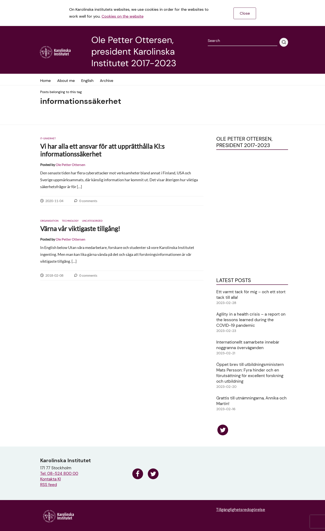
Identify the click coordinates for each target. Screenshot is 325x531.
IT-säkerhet (48, 138)
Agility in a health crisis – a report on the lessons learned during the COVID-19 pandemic (250, 320)
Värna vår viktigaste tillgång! (80, 228)
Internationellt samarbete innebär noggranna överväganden (247, 344)
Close (245, 13)
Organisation (49, 221)
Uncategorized (92, 221)
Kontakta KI (50, 479)
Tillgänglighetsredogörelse (240, 509)
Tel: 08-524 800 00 (59, 473)
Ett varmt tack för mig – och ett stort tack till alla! (250, 294)
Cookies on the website (122, 16)
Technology (70, 221)
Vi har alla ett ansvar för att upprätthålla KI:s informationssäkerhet (102, 150)
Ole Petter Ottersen (70, 165)
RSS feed (48, 484)
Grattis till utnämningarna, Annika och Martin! (251, 400)
